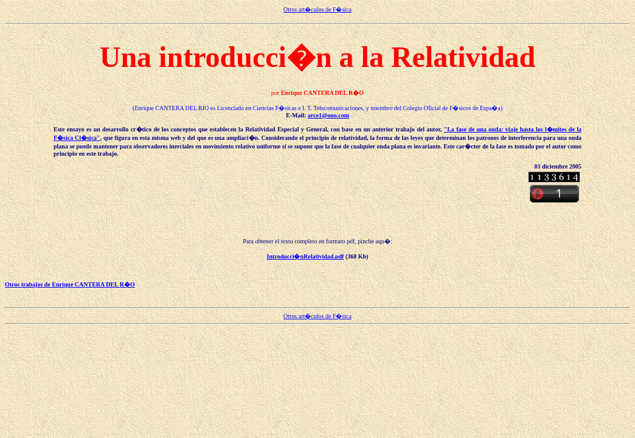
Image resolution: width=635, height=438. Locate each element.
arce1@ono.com (328, 115)
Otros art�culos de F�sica (317, 9)
